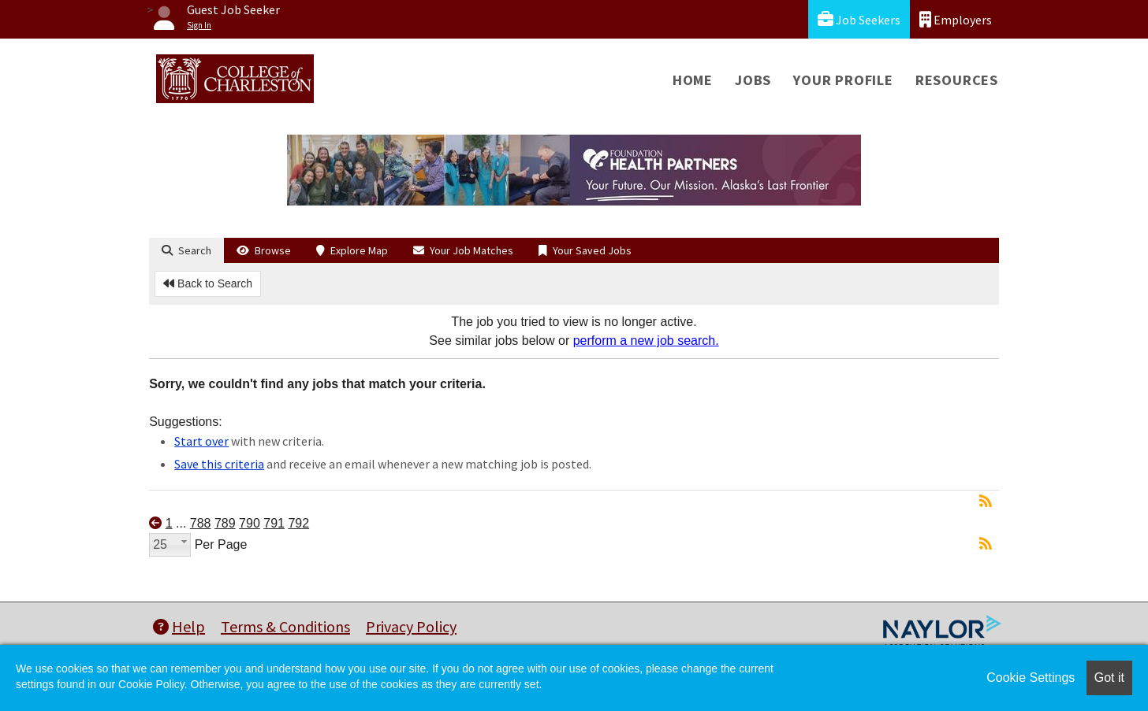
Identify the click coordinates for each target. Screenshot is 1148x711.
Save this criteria (219, 464)
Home (693, 80)
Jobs (753, 80)
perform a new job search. (646, 340)
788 (200, 523)
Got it (1109, 677)
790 (249, 523)
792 (298, 523)
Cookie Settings (1030, 677)
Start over (201, 441)
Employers (955, 19)
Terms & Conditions (285, 626)
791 (274, 523)
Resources (956, 80)
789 (225, 523)
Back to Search (207, 283)
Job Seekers (859, 19)
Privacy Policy (411, 626)
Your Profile (843, 80)
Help (179, 626)
